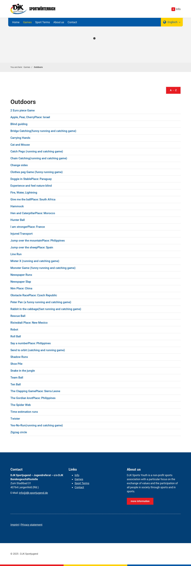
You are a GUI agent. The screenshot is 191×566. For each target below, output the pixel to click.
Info (178, 9)
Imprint (14, 524)
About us (58, 22)
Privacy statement (31, 524)
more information (140, 501)
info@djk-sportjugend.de (33, 492)
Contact (72, 22)
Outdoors (38, 67)
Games (27, 22)
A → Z (173, 90)
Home (16, 22)
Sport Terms (42, 22)
